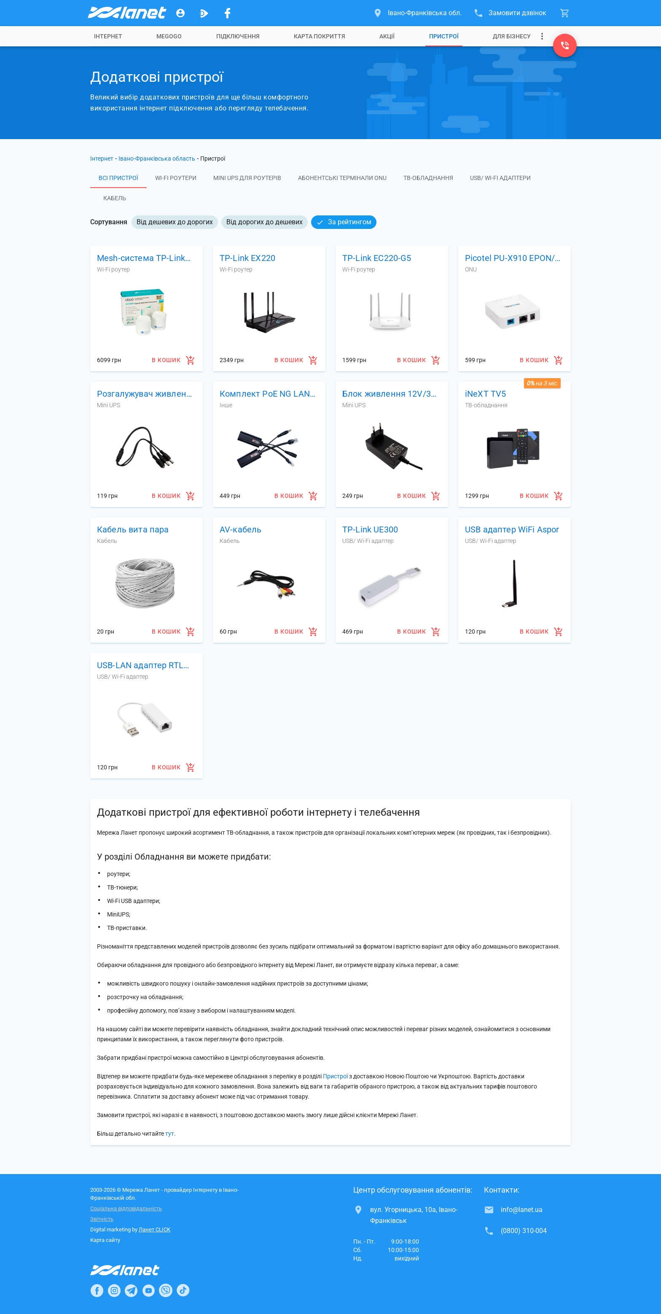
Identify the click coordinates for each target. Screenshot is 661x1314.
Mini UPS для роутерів (247, 178)
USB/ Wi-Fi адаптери (500, 178)
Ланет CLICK (154, 1229)
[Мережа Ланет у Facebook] (227, 13)
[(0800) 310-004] (565, 45)
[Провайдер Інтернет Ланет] (134, 1270)
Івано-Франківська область (156, 158)
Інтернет (101, 158)
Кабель (114, 198)
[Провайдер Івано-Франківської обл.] (126, 13)
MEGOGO (169, 36)
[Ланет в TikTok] (183, 1290)
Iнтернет (108, 36)
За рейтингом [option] (343, 222)
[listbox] (254, 222)
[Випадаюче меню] (542, 36)
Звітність (101, 1219)
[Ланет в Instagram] (114, 1290)
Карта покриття (319, 36)
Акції (387, 36)
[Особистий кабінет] (180, 13)
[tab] (108, 36)
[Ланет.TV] (204, 13)
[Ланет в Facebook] (97, 1290)
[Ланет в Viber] (165, 1290)
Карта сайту (105, 1240)
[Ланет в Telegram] (131, 1290)
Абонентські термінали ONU (342, 178)
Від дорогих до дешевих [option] (264, 222)
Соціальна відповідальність (126, 1208)
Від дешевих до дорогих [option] (175, 222)
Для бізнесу (512, 36)
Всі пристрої (118, 178)
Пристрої (444, 36)
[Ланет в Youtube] (148, 1290)
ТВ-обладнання (428, 178)
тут (169, 1133)
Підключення (238, 36)
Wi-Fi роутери (175, 178)
